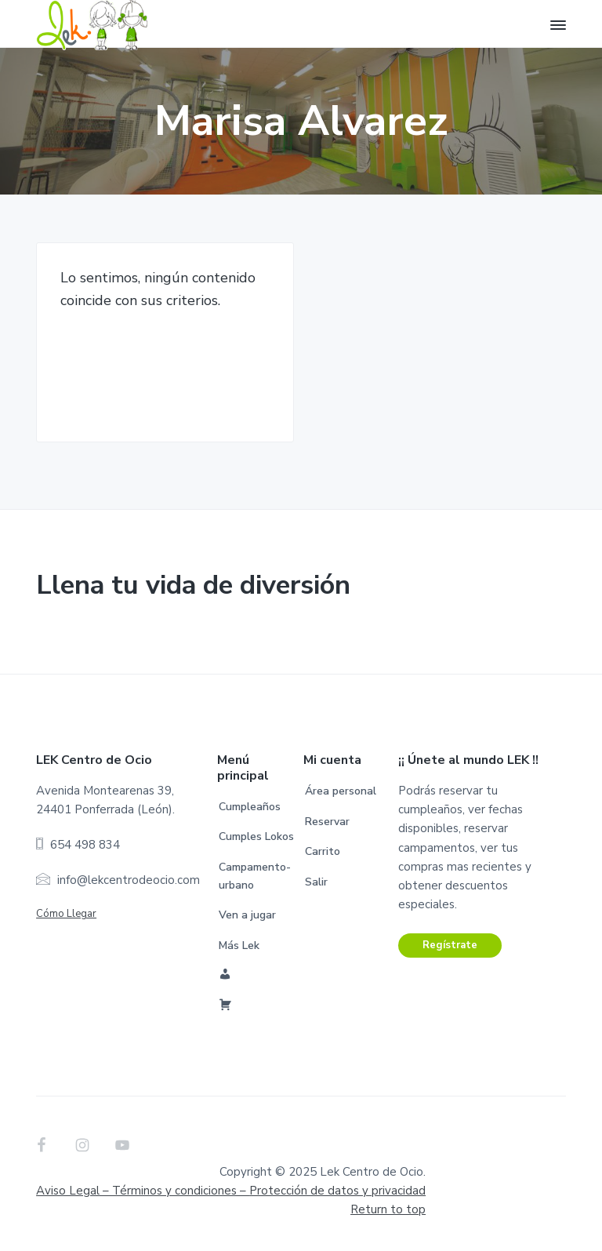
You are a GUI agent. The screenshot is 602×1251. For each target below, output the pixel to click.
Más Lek (239, 945)
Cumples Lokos (256, 836)
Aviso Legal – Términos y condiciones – (231, 1190)
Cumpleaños (250, 806)
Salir (316, 882)
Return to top (388, 1209)
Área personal (340, 791)
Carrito (322, 851)
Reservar (327, 821)
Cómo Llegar (66, 914)
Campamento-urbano (255, 876)
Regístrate (449, 945)
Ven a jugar (247, 914)
